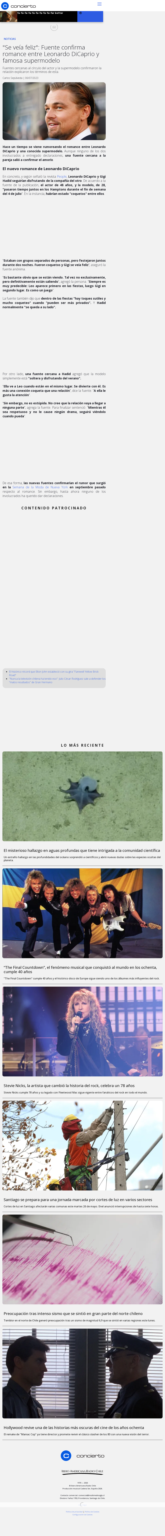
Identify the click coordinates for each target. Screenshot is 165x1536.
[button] (99, 4)
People (62, 176)
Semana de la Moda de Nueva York (40, 487)
